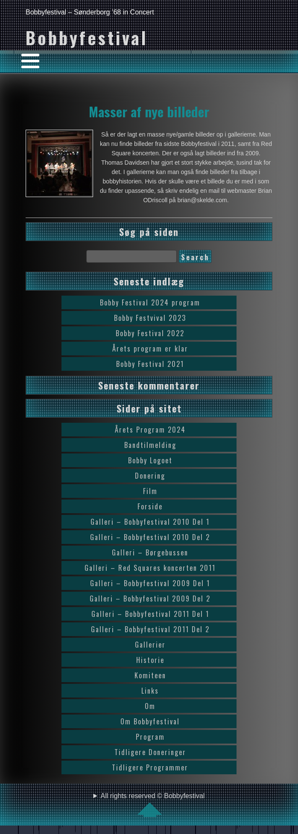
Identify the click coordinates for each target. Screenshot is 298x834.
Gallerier (150, 644)
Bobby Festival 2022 (150, 333)
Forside (150, 506)
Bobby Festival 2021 (150, 364)
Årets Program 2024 (150, 429)
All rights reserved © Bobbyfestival (153, 804)
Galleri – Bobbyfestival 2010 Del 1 (150, 522)
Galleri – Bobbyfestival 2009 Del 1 (150, 583)
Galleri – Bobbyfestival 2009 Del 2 (150, 598)
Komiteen (150, 675)
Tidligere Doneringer (150, 752)
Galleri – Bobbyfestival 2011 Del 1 (150, 614)
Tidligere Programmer (150, 767)
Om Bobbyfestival (150, 721)
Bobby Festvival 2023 (150, 318)
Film (150, 491)
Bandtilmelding (150, 445)
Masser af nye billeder (149, 111)
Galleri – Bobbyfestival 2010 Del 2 (150, 537)
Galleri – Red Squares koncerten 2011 (150, 568)
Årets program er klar (150, 348)
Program (150, 737)
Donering (150, 476)
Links (150, 691)
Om (150, 706)
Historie (150, 660)
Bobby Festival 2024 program (150, 302)
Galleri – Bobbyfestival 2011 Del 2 (150, 629)
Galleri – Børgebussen (150, 552)
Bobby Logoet (150, 460)
